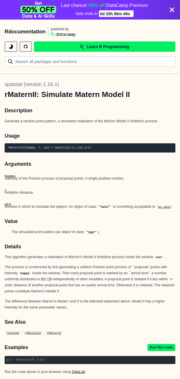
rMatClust (33, 333)
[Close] (172, 10)
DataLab (78, 372)
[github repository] (26, 46)
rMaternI (54, 333)
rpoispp (12, 333)
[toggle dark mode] (11, 46)
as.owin (164, 207)
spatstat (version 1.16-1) (32, 84)
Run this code (161, 347)
